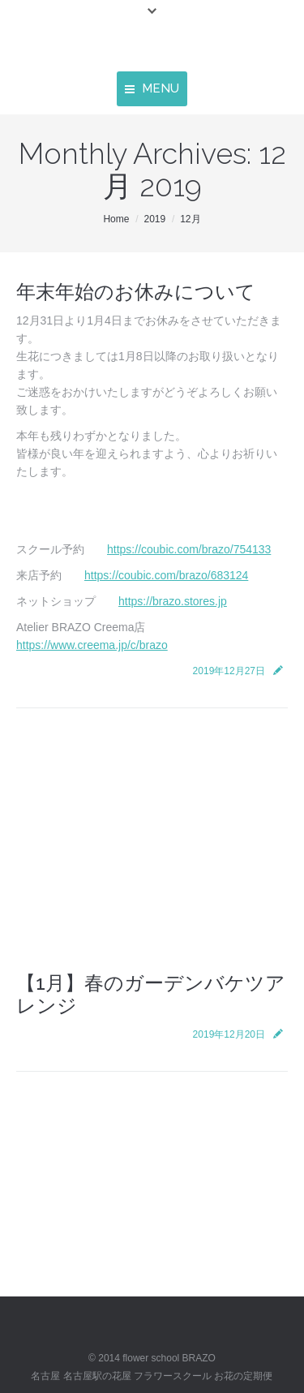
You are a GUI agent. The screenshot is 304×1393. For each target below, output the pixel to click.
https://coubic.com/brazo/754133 (189, 549)
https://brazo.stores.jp (172, 601)
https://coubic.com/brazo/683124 (166, 575)
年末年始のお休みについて (135, 291)
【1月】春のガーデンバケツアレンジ (150, 994)
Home (116, 219)
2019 (154, 219)
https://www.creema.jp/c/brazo (92, 644)
